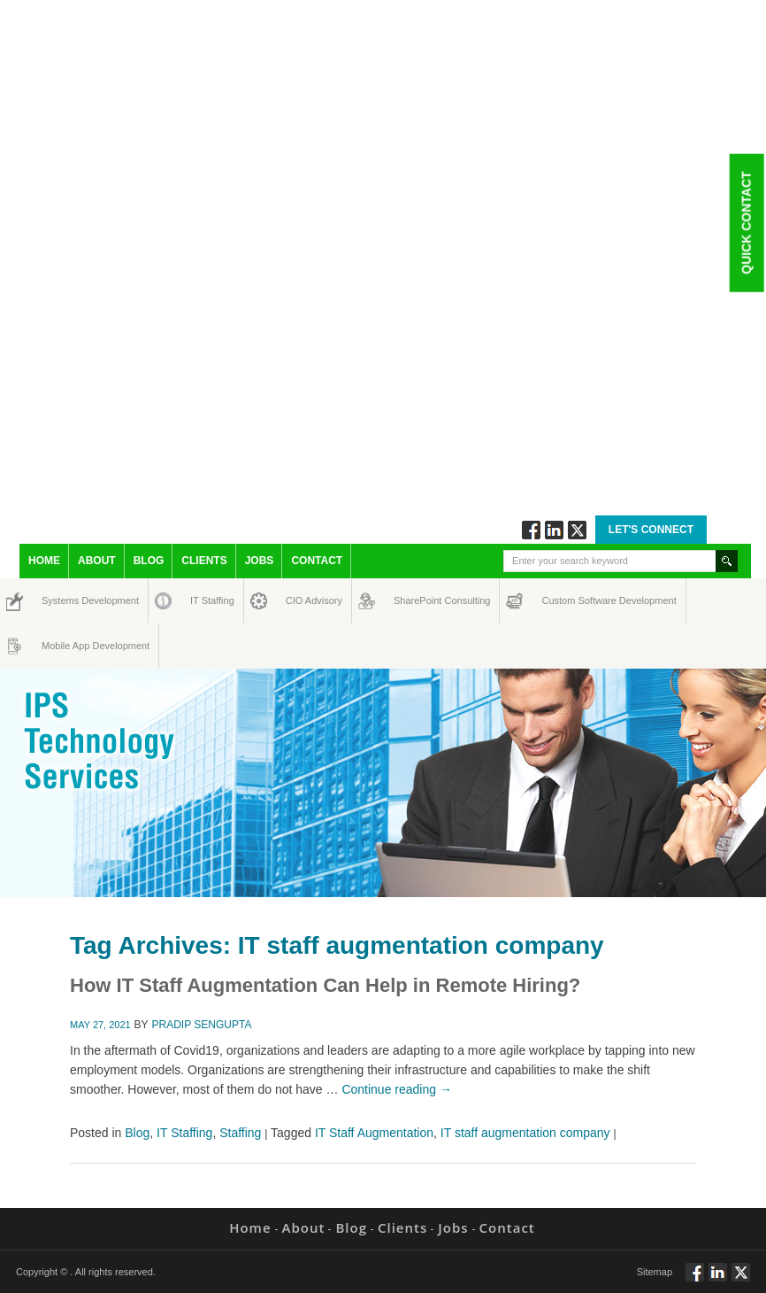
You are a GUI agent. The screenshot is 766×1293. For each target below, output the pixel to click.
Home (44, 560)
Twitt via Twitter (577, 530)
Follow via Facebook (531, 530)
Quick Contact (746, 222)
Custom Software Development (560, 600)
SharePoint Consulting (410, 600)
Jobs (259, 560)
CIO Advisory (298, 600)
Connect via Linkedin (554, 530)
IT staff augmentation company (525, 1133)
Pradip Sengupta (202, 1024)
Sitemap (654, 1271)
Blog (149, 560)
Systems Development (58, 600)
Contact (316, 560)
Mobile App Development (59, 645)
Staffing (240, 1133)
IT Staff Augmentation (374, 1133)
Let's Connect (651, 529)
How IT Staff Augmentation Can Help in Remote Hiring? (325, 985)
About (97, 560)
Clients (203, 560)
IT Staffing (202, 600)
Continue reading (396, 1089)
